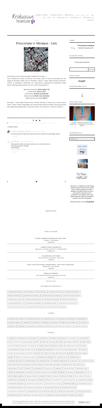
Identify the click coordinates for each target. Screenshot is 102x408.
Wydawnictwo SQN (49, 303)
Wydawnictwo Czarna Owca (67, 303)
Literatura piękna (13, 322)
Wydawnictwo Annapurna (71, 295)
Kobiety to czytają (49, 353)
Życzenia (80, 395)
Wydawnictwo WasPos (71, 291)
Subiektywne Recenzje (18, 149)
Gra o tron (82, 345)
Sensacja (73, 322)
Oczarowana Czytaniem (51, 256)
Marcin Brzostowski (14, 364)
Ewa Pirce (60, 342)
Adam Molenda (21, 338)
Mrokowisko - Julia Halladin (51, 266)
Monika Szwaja (68, 364)
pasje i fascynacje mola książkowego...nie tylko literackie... (51, 264)
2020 (92, 15)
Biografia (11, 326)
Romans (45, 322)
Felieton (58, 326)
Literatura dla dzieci (29, 357)
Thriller (64, 322)
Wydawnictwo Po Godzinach (55, 307)
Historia (35, 322)
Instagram (36, 73)
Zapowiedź (49, 395)
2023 (77, 15)
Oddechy (28, 368)
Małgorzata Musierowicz (53, 364)
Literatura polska (33, 318)
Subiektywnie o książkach (51, 247)
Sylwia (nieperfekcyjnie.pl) (21, 131)
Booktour (62, 338)
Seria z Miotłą (79, 376)
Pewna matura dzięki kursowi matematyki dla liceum (51, 275)
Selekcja (56, 376)
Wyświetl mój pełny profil (85, 48)
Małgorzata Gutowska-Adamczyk (33, 364)
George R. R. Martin (57, 345)
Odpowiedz (15, 136)
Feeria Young (40, 291)
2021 (87, 15)
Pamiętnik (21, 326)
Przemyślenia (80, 372)
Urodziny (57, 379)
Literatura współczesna (60, 360)
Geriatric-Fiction (80, 326)
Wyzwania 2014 (88, 17)
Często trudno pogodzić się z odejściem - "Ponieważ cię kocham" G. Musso (82, 124)
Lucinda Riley (74, 360)
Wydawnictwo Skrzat (68, 299)
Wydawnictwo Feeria (14, 291)
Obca (21, 368)
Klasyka (83, 322)
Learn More (81, 402)
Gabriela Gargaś (44, 345)
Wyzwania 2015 (75, 17)
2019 (43, 17)
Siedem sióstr (12, 379)
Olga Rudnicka (37, 368)
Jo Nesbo (10, 353)
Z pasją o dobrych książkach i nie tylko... (51, 238)
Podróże (26, 322)
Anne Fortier (33, 338)
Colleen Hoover (84, 338)
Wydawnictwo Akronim (33, 303)
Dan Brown (17, 342)
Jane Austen (57, 349)
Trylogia (49, 379)
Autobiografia (43, 338)
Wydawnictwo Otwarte (51, 299)
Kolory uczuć (62, 353)
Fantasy (54, 322)
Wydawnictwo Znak (54, 291)
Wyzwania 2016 (62, 17)
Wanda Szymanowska (69, 379)
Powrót (54, 372)
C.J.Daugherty (72, 338)
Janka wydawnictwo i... (15, 303)
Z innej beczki (27, 395)
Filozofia (68, 326)
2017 (53, 17)
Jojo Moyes (30, 353)
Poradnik (31, 326)
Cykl (9, 342)
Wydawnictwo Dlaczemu (15, 307)
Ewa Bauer (52, 342)
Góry (22, 349)
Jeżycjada (84, 349)
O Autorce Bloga (56, 15)
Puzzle (88, 372)
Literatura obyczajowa (15, 318)
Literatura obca (49, 318)
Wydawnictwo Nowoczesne (35, 307)
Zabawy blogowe (39, 395)
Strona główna (42, 15)
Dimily (37, 342)
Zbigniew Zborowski (61, 395)
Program (70, 372)
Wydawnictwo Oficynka (30, 295)
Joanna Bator (20, 353)
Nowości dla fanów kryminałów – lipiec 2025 (51, 257)
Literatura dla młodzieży (66, 318)
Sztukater (29, 291)
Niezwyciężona (12, 368)
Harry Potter (31, 349)
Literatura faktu (62, 357)
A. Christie (11, 338)
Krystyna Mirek (82, 353)
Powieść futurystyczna (45, 326)
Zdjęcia (72, 395)
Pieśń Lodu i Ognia (82, 368)
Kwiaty (18, 357)
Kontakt (91, 20)
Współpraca (69, 15)
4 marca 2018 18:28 (26, 141)
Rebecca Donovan (18, 376)
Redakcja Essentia (51, 273)
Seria (71, 376)
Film (17, 345)
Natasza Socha (79, 364)
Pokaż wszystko (51, 281)
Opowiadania (49, 368)
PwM (9, 376)
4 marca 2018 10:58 (38, 131)
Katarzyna (15, 141)
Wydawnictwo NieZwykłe (32, 299)
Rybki (49, 376)
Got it (88, 402)
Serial (88, 376)
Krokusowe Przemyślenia (86, 45)
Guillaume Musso (13, 349)
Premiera (62, 372)
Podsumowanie (20, 372)
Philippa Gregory (69, 368)
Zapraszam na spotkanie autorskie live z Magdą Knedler (51, 249)
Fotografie (33, 345)
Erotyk (44, 342)
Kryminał (81, 318)
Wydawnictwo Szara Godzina (50, 295)
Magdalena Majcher (87, 360)
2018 (48, 17)
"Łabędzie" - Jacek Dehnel (51, 240)
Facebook (69, 342)
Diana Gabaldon (28, 342)
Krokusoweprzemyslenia (82, 62)
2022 (82, 15)
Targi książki (32, 379)
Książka (10, 357)
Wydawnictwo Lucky (14, 299)
